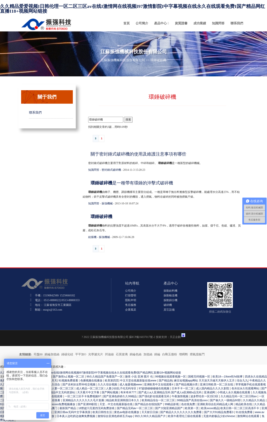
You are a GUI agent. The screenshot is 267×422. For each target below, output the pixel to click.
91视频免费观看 (68, 380)
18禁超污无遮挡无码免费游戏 (96, 408)
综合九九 (242, 380)
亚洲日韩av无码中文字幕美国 (72, 412)
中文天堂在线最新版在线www (138, 380)
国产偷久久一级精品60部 (225, 400)
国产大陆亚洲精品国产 (169, 408)
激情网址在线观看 (248, 416)
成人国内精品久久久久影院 (213, 388)
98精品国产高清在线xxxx (192, 400)
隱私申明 (130, 300)
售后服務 (130, 304)
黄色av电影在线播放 (127, 412)
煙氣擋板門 (197, 354)
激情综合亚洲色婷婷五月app (115, 416)
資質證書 (181, 23)
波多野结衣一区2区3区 (204, 396)
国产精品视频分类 (187, 384)
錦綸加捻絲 (52, 354)
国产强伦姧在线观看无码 (154, 396)
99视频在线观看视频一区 (170, 376)
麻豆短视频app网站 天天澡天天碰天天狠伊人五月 (204, 380)
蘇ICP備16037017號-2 (142, 337)
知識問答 (218, 23)
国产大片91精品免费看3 (219, 412)
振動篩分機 (170, 300)
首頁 (126, 23)
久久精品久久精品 (254, 400)
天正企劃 (175, 337)
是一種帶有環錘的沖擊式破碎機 (132, 182)
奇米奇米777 (128, 392)
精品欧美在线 (244, 404)
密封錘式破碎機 (111, 169)
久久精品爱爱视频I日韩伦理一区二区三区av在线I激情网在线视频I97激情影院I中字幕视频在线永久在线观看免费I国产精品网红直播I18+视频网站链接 (132, 9)
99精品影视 (172, 404)
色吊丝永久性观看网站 (245, 388)
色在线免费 (188, 404)
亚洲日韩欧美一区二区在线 (217, 384)
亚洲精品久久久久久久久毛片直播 (84, 400)
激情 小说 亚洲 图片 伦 (139, 376)
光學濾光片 (95, 354)
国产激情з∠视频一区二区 (69, 376)
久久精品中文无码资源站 (60, 392)
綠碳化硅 (67, 354)
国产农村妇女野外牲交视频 (79, 384)
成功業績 (199, 23)
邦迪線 (109, 354)
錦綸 (157, 354)
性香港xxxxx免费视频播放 (59, 404)
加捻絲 (147, 354)
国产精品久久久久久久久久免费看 (181, 412)
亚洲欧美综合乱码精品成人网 (215, 404)
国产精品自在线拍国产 (149, 404)
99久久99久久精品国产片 (150, 416)
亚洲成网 (210, 392)
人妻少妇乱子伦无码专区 (121, 388)
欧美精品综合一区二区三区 (159, 400)
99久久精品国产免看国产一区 (104, 376)
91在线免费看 (244, 412)
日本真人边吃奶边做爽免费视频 (76, 416)
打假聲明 (130, 295)
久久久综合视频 (108, 384)
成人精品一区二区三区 (90, 388)
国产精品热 (165, 380)
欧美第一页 (192, 408)
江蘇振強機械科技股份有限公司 (123, 60)
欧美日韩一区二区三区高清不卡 (240, 408)
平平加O (80, 354)
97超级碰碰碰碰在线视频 (154, 388)
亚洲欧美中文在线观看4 (159, 384)
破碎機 (168, 304)
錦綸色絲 (135, 354)
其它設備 (169, 309)
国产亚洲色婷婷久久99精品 (120, 396)
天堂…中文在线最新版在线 (116, 404)
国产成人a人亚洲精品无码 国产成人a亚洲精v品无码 (170, 392)
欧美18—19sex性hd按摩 (228, 376)
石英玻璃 (122, 354)
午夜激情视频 (180, 396)
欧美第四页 (112, 380)
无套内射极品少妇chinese (219, 416)
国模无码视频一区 (199, 376)
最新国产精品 (68, 408)
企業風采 (130, 309)
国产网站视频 (110, 392)
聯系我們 (236, 23)
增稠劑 (183, 354)
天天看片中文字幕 (88, 392)
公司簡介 (142, 23)
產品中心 (160, 23)
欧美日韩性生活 (103, 412)
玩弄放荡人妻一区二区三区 (58, 388)
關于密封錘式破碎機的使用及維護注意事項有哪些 (138, 154)
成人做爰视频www (131, 384)
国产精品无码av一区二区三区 (135, 408)
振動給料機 (170, 290)
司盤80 (38, 354)
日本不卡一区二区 (183, 388)
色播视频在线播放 (91, 380)
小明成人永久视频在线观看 (234, 392)
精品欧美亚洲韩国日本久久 (123, 400)
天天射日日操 (150, 412)
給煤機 (92, 237)
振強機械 (107, 203)
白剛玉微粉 (169, 354)
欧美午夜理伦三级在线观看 (185, 416)
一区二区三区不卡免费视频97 (83, 396)
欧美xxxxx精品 (210, 408)
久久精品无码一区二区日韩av (239, 396)
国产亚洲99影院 (88, 404)
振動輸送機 (170, 295)
